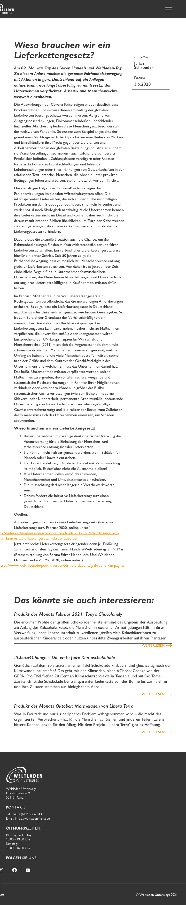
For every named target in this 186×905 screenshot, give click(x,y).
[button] (169, 9)
